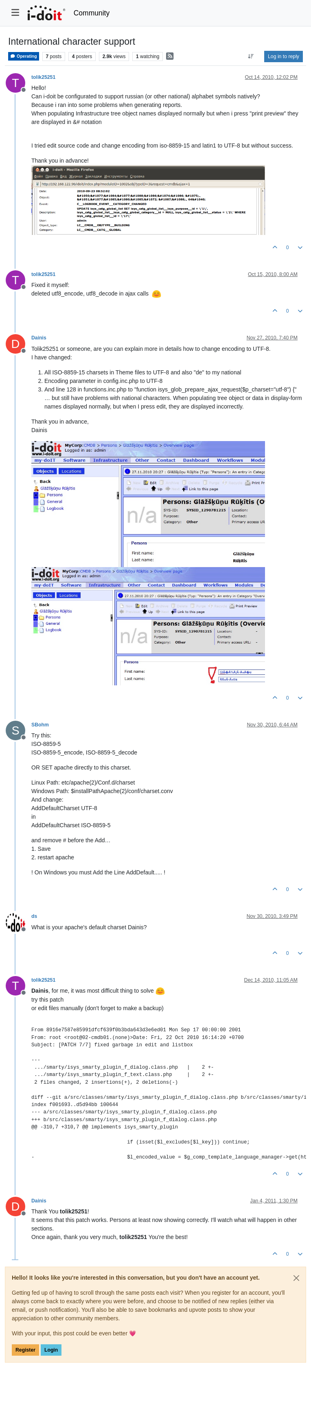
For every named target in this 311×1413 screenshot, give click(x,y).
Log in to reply (283, 56)
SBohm (40, 725)
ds (34, 916)
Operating (23, 56)
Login (51, 1350)
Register (25, 1350)
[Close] (296, 1278)
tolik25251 (43, 77)
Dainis (38, 338)
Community (92, 13)
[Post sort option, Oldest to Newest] (251, 56)
